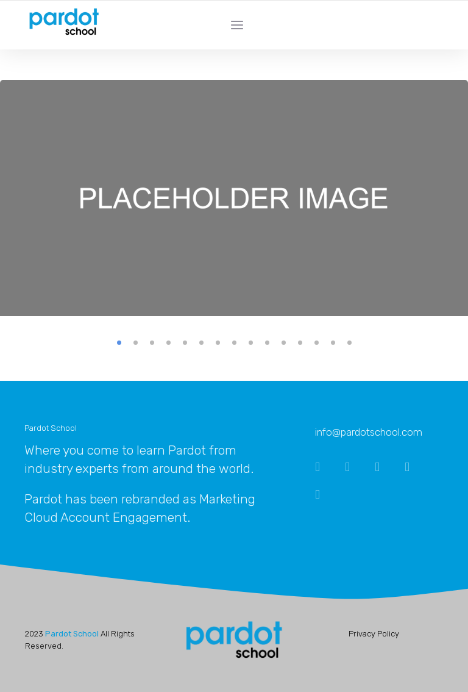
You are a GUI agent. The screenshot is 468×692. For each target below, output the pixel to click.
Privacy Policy (374, 633)
